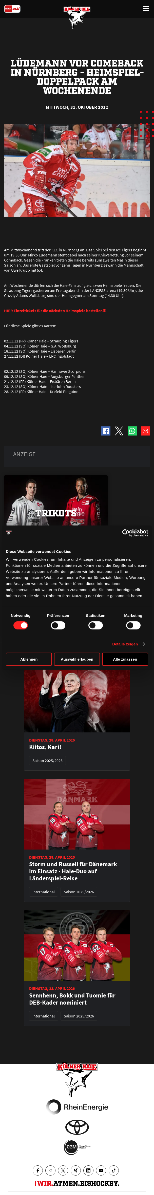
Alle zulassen (125, 659)
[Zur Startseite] (77, 17)
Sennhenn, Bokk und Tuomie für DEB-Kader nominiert (72, 999)
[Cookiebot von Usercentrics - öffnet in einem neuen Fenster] (126, 533)
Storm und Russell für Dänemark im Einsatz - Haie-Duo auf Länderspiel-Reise (73, 871)
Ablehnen (28, 659)
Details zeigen (125, 644)
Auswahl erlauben (77, 659)
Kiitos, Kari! (45, 747)
